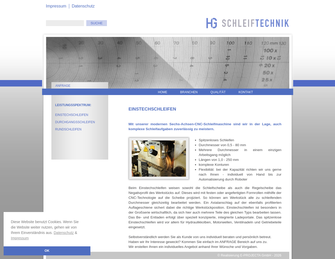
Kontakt (246, 92)
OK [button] (47, 251)
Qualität (218, 92)
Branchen (189, 92)
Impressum (20, 238)
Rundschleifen (68, 129)
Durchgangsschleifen (75, 122)
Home (162, 92)
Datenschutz (64, 233)
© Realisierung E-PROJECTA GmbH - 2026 (249, 255)
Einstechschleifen (71, 115)
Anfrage (63, 86)
